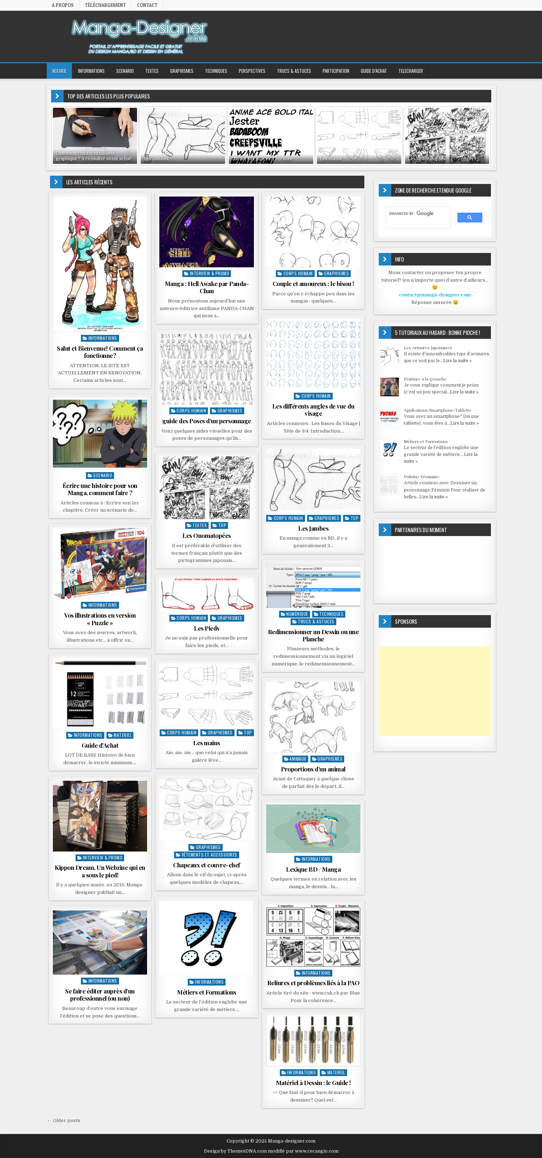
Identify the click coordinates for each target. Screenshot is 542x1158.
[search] (415, 213)
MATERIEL (123, 735)
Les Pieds (206, 628)
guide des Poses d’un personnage (206, 421)
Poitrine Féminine (421, 476)
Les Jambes (313, 528)
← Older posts (63, 1120)
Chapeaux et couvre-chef (206, 865)
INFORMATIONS (91, 70)
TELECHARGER (410, 70)
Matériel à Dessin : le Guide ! (313, 1083)
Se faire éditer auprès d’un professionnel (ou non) (100, 994)
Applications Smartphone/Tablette (438, 410)
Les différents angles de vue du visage (313, 409)
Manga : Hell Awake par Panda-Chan (207, 287)
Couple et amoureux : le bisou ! (313, 283)
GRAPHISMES (181, 70)
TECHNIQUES (216, 70)
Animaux (298, 759)
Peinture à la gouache (425, 379)
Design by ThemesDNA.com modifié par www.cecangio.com (271, 1151)
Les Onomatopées (206, 535)
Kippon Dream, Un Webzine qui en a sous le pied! (100, 870)
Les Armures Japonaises (428, 347)
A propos (63, 5)
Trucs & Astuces (294, 70)
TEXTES (152, 70)
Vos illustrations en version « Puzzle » (100, 618)
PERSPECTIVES (252, 70)
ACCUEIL (59, 70)
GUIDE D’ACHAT (374, 70)
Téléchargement (105, 5)
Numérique (297, 614)
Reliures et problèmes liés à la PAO (313, 983)
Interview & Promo (209, 273)
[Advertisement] (435, 691)
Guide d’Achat (100, 745)
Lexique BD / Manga (313, 869)
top (355, 518)
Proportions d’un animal (313, 769)
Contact (147, 5)
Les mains (206, 743)
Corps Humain (298, 273)
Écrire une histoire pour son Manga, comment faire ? (100, 489)
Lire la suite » (457, 360)
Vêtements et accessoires (209, 855)
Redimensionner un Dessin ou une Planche (313, 635)
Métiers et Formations (206, 992)
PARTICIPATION (336, 70)
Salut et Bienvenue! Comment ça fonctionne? (100, 351)
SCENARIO (125, 70)
